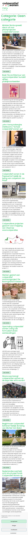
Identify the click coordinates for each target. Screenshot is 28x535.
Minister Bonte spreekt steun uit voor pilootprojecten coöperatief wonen (12, 28)
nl (2, 10)
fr (4, 10)
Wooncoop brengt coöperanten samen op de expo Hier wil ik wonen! (13, 378)
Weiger (14, 525)
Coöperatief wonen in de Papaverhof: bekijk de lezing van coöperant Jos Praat (13, 177)
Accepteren (14, 521)
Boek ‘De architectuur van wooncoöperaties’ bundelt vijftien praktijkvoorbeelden (14, 78)
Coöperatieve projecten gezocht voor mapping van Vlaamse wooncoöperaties (12, 226)
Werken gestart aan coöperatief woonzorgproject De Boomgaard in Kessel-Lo (13, 278)
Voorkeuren (14, 529)
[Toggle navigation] (5, 8)
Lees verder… (6, 71)
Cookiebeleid (13, 533)
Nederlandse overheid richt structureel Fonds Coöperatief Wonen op (12, 473)
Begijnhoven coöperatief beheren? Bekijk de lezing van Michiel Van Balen (13, 425)
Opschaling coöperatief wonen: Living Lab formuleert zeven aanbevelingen (12, 329)
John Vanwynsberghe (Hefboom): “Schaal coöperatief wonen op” (12, 126)
